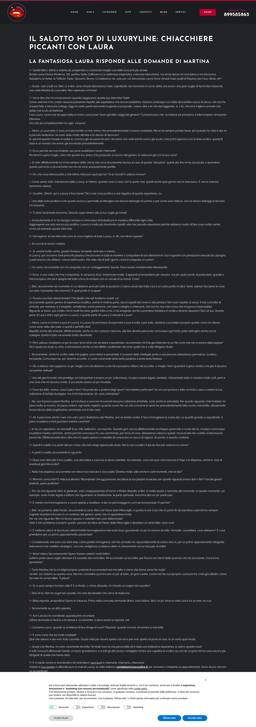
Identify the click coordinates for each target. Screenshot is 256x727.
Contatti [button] (145, 12)
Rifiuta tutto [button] (169, 718)
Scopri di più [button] (61, 718)
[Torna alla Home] (16, 12)
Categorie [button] (109, 12)
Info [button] (128, 12)
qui (103, 479)
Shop (207, 12)
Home (74, 12)
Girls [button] (90, 12)
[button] (205, 680)
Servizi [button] (180, 12)
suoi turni (96, 662)
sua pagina (48, 667)
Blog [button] (163, 12)
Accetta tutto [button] (195, 718)
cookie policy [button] (140, 688)
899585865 (236, 14)
